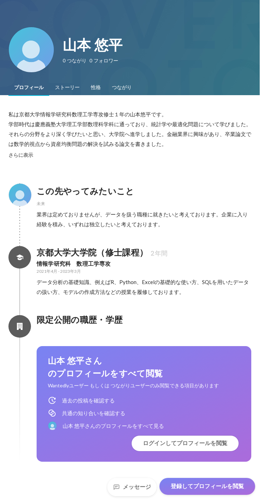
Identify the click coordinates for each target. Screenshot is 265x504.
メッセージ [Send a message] (132, 487)
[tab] (28, 87)
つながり (122, 87)
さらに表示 (20, 155)
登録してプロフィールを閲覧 (207, 486)
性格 (96, 87)
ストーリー (67, 87)
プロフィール (29, 87)
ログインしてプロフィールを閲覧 (185, 443)
